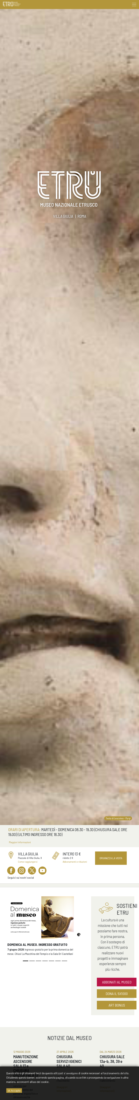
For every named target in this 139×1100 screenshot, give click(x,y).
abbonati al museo (116, 982)
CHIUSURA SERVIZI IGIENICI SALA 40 (69, 1061)
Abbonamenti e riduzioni (75, 861)
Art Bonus (117, 1005)
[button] (13, 929)
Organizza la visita (111, 858)
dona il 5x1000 (117, 993)
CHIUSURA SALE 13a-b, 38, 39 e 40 (112, 1061)
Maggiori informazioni (20, 842)
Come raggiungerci (27, 861)
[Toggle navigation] (134, 4)
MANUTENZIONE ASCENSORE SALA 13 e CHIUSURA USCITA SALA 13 (25, 1065)
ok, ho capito (14, 1090)
